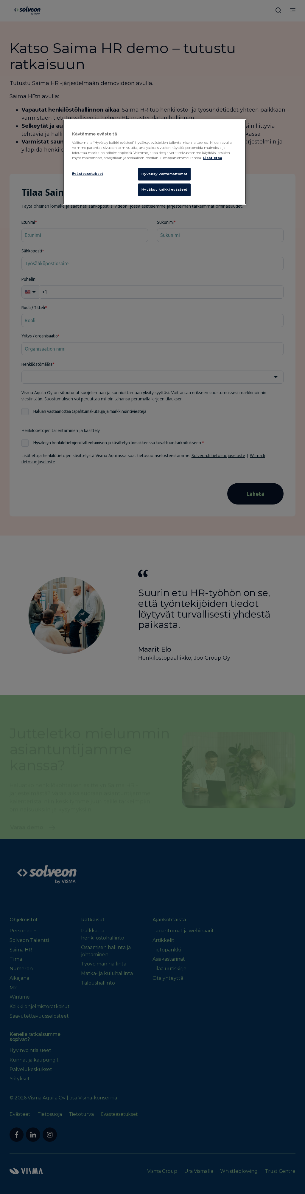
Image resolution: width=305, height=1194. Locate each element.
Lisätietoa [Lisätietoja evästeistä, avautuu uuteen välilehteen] (212, 158)
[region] (154, 162)
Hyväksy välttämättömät (164, 174)
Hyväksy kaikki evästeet (164, 189)
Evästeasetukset (87, 174)
